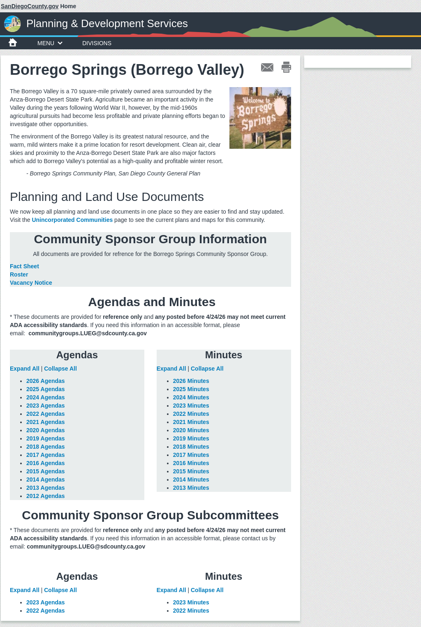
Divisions (96, 43)
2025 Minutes (191, 389)
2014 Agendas (45, 479)
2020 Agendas (45, 430)
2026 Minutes (191, 381)
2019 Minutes (191, 438)
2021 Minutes (191, 422)
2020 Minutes (191, 430)
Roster (19, 274)
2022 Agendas (45, 413)
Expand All (24, 368)
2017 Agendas (45, 455)
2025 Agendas (45, 389)
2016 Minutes (191, 463)
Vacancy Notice (31, 282)
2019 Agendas (45, 438)
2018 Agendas (45, 446)
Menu (49, 43)
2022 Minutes (191, 413)
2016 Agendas (45, 463)
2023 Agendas (45, 405)
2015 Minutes (191, 471)
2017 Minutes (191, 455)
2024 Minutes (191, 397)
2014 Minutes (191, 479)
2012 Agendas (45, 496)
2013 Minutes (191, 487)
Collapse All (60, 368)
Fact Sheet (24, 266)
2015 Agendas (45, 471)
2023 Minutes (191, 405)
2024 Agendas (45, 397)
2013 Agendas (45, 487)
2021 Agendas (45, 422)
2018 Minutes (191, 446)
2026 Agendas (45, 381)
